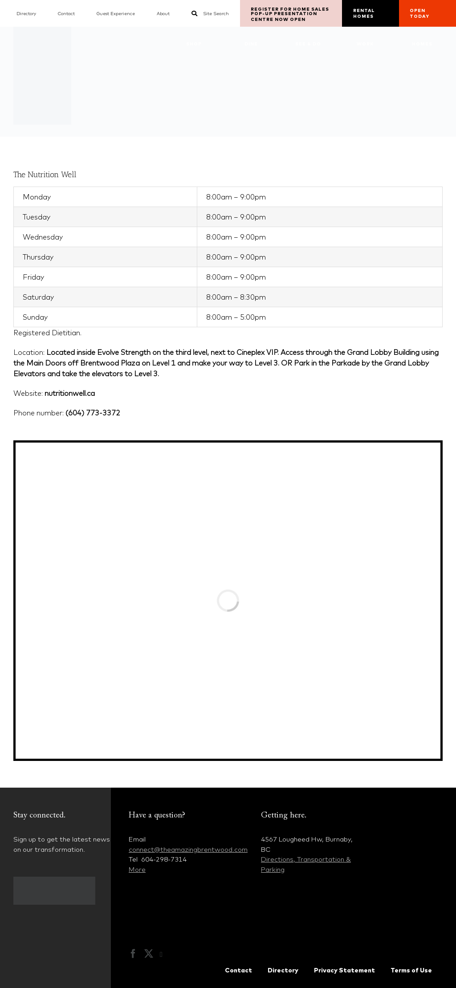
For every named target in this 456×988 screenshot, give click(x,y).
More (137, 869)
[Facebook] (133, 953)
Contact (238, 970)
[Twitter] (148, 953)
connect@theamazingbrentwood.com (188, 849)
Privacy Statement (344, 970)
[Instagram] (165, 954)
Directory (283, 970)
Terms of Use (411, 970)
